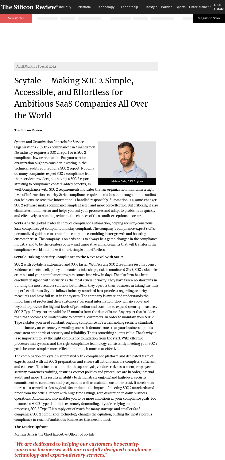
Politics (166, 7)
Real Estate (219, 7)
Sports (181, 7)
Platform (84, 7)
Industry (65, 7)
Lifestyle (151, 7)
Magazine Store (209, 18)
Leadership (129, 7)
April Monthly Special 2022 (36, 66)
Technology (106, 7)
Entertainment (200, 7)
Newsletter (16, 18)
